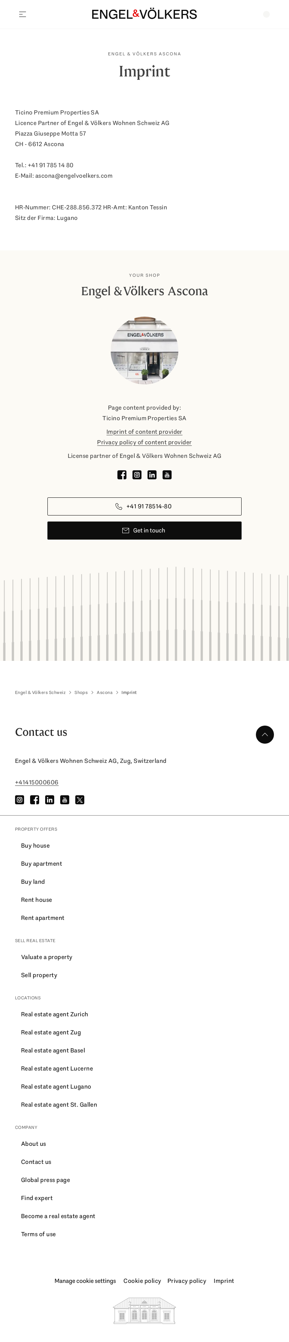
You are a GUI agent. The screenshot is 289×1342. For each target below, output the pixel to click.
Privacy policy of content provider (144, 442)
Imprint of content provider (144, 432)
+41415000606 (37, 782)
